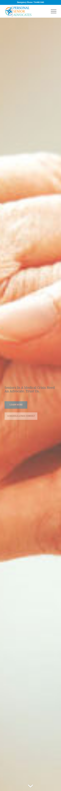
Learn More (16, 405)
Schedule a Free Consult (21, 416)
